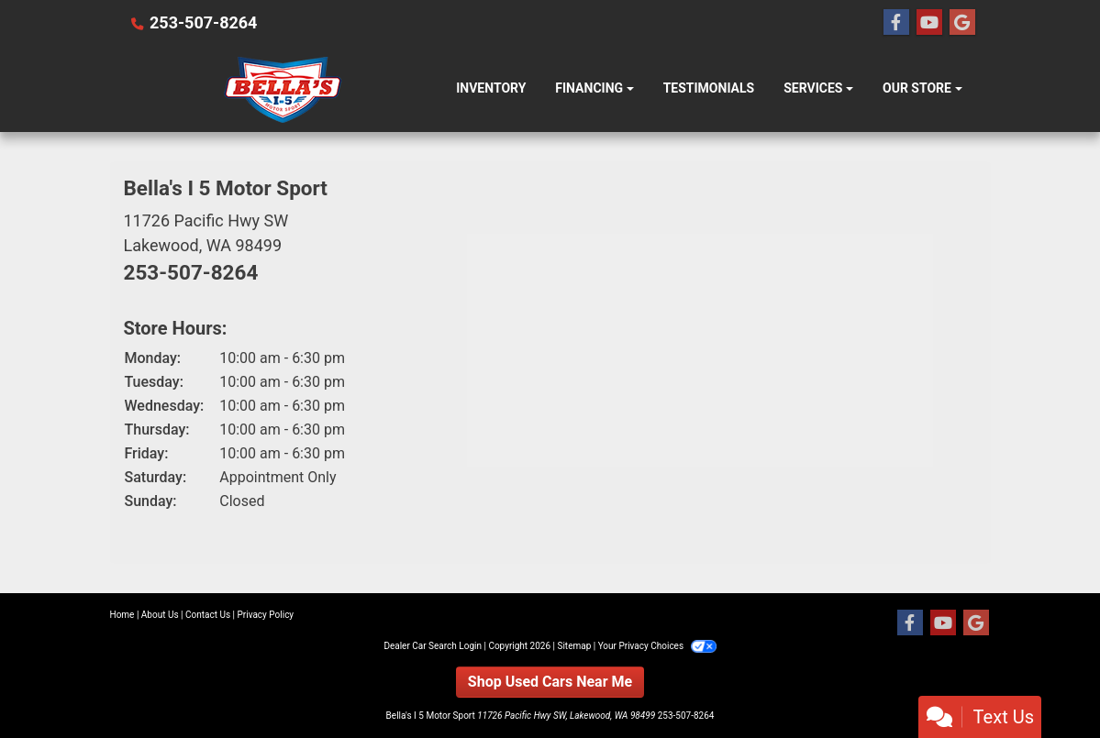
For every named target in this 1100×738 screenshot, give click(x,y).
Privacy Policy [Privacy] (266, 615)
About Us (160, 615)
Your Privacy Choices (657, 646)
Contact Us (207, 615)
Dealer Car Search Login (432, 646)
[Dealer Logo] (283, 89)
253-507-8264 (203, 22)
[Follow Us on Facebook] (896, 23)
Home (122, 615)
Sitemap (574, 646)
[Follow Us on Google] (962, 23)
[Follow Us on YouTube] (929, 23)
